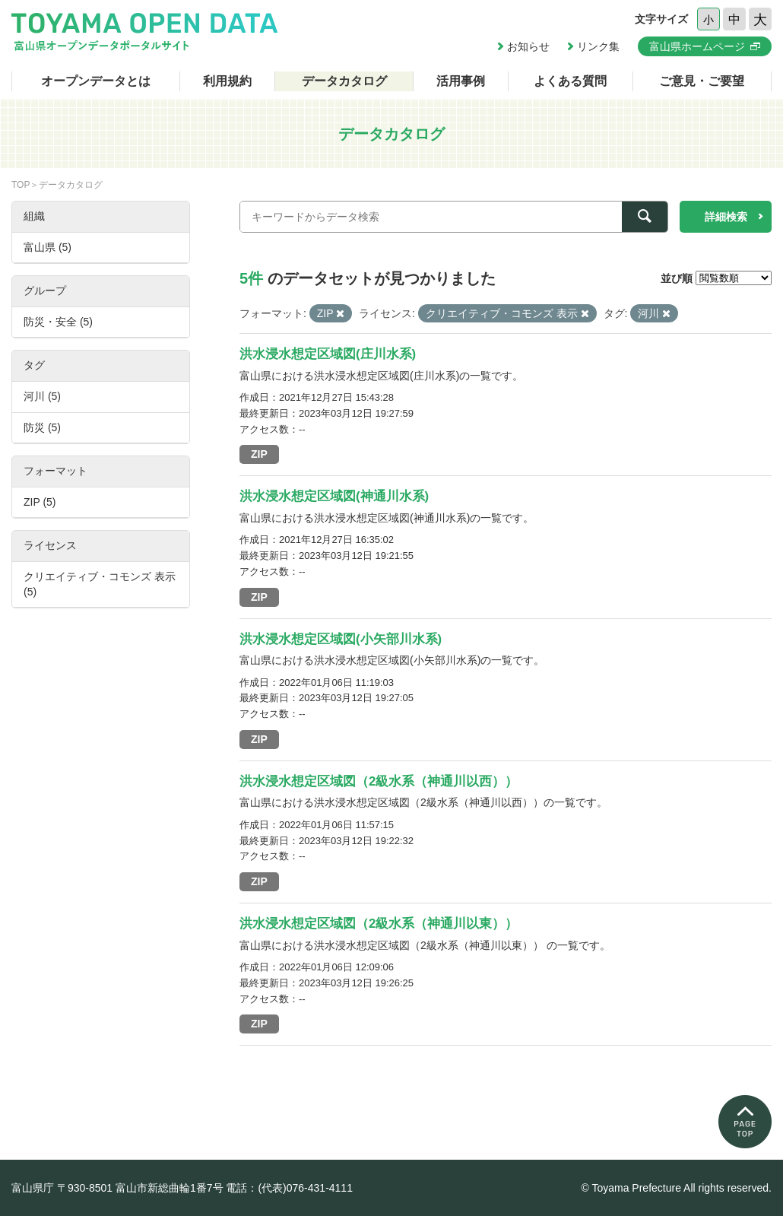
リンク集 (598, 46)
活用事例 (460, 81)
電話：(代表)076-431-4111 (289, 1188)
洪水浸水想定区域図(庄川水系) (327, 354)
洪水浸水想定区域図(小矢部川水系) (340, 639)
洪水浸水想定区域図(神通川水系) (334, 496)
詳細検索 (726, 217)
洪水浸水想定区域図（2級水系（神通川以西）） (378, 781)
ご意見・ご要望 (701, 81)
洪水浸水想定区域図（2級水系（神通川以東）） (378, 923)
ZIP (259, 454)
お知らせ (528, 46)
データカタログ (344, 81)
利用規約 (227, 81)
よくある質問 (570, 81)
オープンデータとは (96, 81)
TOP (20, 184)
